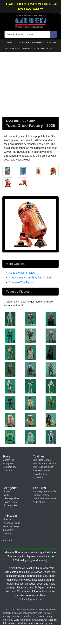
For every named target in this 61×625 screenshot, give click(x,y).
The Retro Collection (43, 467)
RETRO (49, 49)
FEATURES (37, 42)
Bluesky (7, 519)
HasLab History (41, 495)
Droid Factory (40, 474)
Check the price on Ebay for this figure (31, 277)
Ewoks (6, 495)
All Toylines (39, 477)
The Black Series (42, 460)
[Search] (53, 34)
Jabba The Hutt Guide (44, 498)
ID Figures (8, 463)
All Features (39, 502)
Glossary (7, 470)
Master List (8, 460)
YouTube (7, 540)
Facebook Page (11, 526)
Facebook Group (11, 523)
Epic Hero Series (42, 470)
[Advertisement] (30, 83)
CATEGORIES (24, 42)
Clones (6, 491)
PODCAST (51, 42)
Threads (7, 533)
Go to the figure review (22, 272)
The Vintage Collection (45, 463)
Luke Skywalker (11, 498)
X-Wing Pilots (10, 502)
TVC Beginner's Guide (44, 491)
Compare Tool (10, 467)
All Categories (10, 505)
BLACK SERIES (12, 49)
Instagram (8, 530)
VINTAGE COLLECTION (31, 49)
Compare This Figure (21, 282)
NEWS (10, 42)
